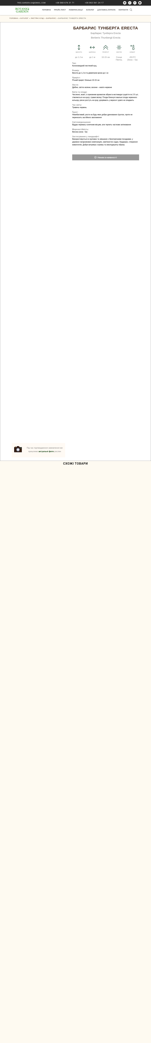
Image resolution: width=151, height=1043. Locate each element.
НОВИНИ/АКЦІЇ (76, 10)
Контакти (123, 10)
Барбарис (51, 18)
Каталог (90, 10)
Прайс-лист (60, 10)
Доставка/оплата (106, 10)
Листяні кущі (37, 18)
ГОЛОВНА (46, 10)
